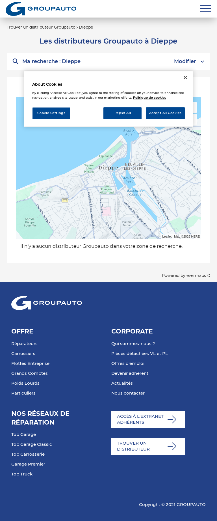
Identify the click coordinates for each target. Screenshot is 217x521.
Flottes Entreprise (30, 363)
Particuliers (23, 393)
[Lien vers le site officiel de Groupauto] (41, 9)
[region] (108, 99)
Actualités (122, 383)
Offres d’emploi (127, 363)
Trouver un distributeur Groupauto (41, 27)
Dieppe (86, 27)
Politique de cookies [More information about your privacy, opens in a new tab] (149, 97)
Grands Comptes (29, 373)
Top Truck (21, 474)
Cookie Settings (51, 113)
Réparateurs (24, 344)
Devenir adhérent (129, 373)
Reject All (122, 113)
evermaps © (198, 276)
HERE (195, 236)
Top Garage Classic (31, 444)
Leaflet (167, 236)
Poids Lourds (25, 383)
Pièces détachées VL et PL (139, 354)
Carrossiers (23, 354)
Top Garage (23, 434)
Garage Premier (28, 464)
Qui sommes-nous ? (133, 344)
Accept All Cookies (165, 113)
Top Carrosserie (28, 454)
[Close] (185, 77)
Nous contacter (128, 393)
